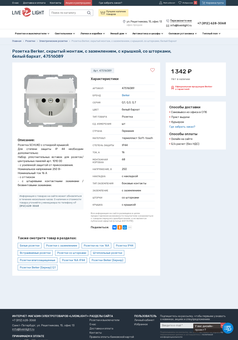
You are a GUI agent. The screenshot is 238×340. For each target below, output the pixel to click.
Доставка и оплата (34, 2)
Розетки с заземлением (61, 254)
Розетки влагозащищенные (37, 268)
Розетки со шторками (71, 261)
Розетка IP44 (124, 254)
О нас (15, 2)
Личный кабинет (144, 320)
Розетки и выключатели (104, 320)
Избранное (141, 324)
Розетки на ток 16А (96, 254)
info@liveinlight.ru (23, 329)
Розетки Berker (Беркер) (107, 268)
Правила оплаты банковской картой (112, 337)
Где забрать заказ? (110, 2)
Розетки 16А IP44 (73, 268)
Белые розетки (29, 254)
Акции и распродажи (78, 2)
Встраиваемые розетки (35, 261)
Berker (126, 104)
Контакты (55, 2)
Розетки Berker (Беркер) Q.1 (38, 276)
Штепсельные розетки (107, 261)
